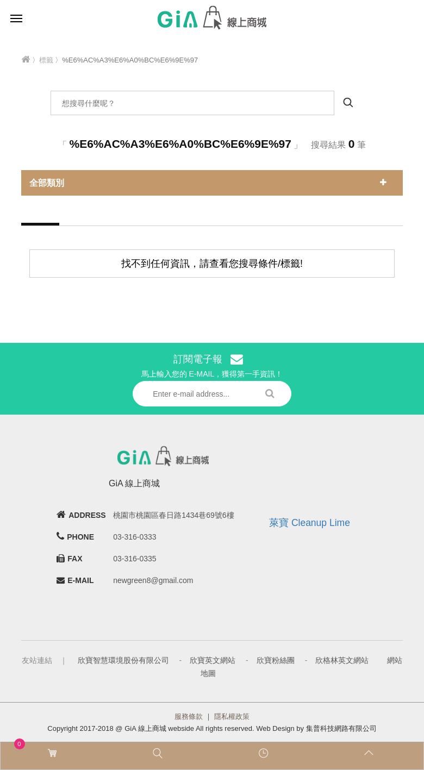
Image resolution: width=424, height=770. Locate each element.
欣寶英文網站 (212, 660)
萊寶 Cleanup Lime (309, 522)
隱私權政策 (232, 716)
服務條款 (188, 716)
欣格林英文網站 (342, 660)
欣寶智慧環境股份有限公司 (123, 660)
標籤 (46, 60)
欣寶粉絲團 (276, 660)
